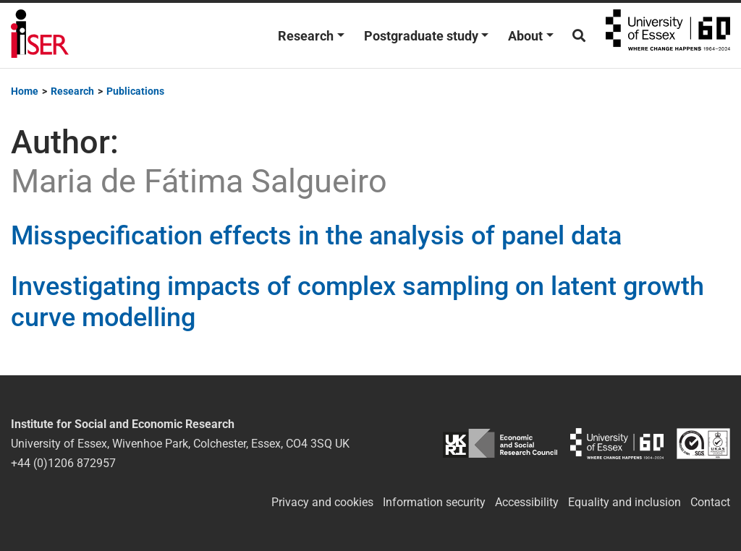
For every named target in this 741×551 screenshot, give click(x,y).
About (525, 35)
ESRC (499, 444)
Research (306, 35)
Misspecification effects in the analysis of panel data (316, 236)
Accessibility (527, 502)
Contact (710, 502)
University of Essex (668, 35)
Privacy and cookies (322, 502)
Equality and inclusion (624, 502)
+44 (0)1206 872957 (63, 463)
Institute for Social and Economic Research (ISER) (40, 35)
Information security (434, 502)
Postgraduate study (421, 35)
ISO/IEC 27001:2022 (703, 444)
